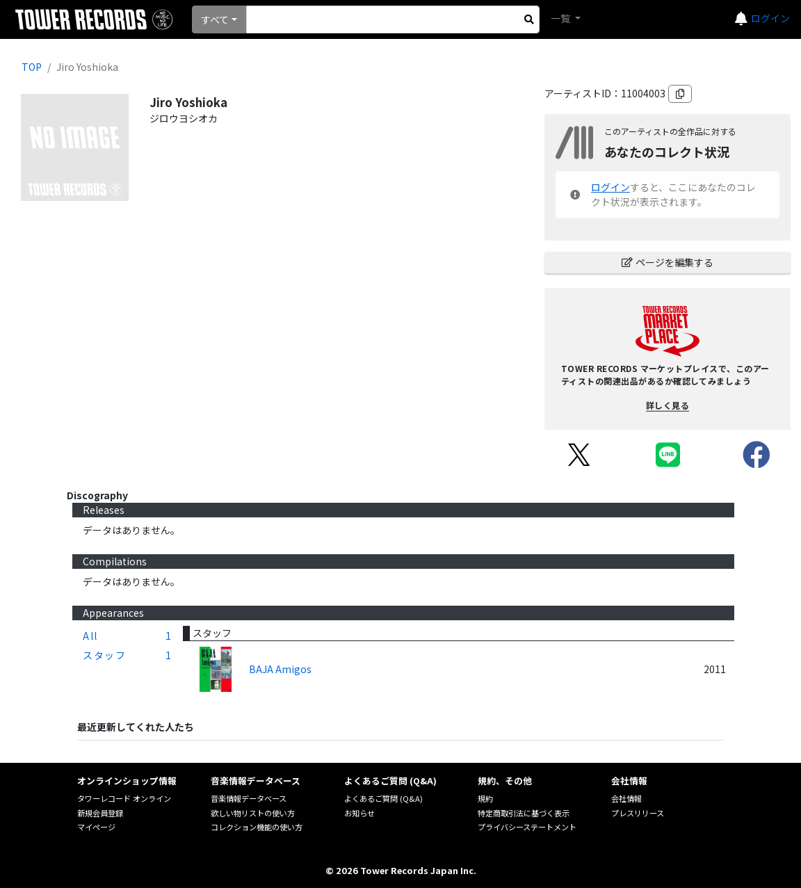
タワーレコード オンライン (124, 798)
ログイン (770, 18)
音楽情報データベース (248, 798)
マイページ (96, 826)
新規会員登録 (100, 812)
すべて (215, 19)
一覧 (561, 18)
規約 (485, 798)
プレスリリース (637, 812)
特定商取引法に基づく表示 (523, 812)
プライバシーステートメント (527, 826)
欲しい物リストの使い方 (253, 812)
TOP (32, 67)
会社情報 (626, 798)
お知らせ (359, 812)
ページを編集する (667, 262)
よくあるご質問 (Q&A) (383, 798)
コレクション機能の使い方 (256, 826)
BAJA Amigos (280, 669)
